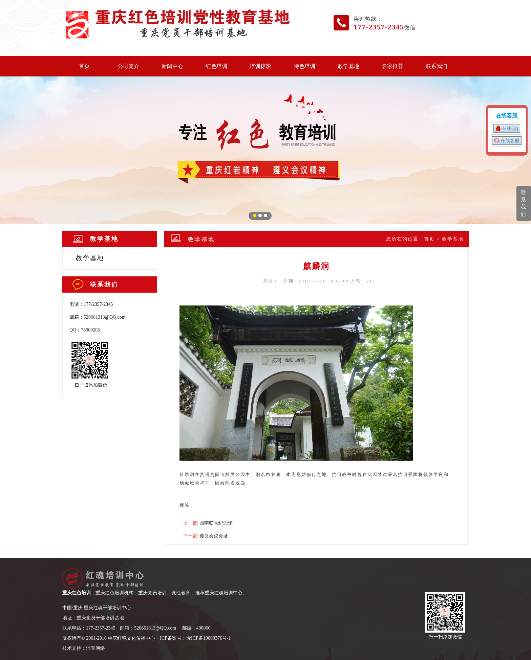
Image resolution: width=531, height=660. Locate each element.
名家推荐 (392, 66)
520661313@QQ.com (105, 317)
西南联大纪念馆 (216, 523)
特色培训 (304, 66)
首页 (84, 66)
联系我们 (436, 66)
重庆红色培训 (76, 592)
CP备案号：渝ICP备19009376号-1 (196, 638)
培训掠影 (260, 66)
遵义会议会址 (213, 536)
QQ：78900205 (84, 330)
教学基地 (348, 66)
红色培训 (216, 66)
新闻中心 (172, 66)
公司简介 (128, 66)
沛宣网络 (95, 648)
